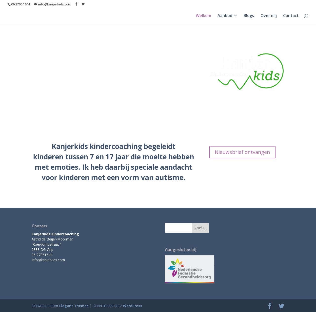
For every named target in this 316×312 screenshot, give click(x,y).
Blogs (249, 16)
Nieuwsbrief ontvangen (242, 152)
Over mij (268, 16)
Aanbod (224, 16)
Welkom (203, 16)
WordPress (132, 305)
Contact (291, 16)
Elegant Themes (74, 305)
